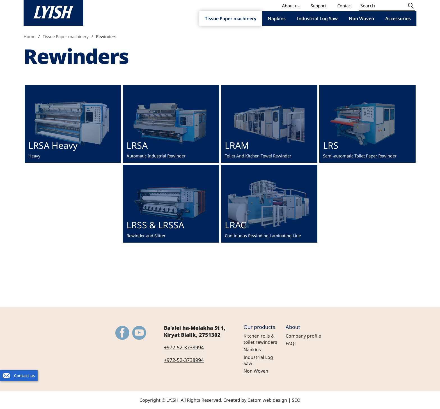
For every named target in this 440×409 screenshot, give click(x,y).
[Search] (383, 5)
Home (29, 36)
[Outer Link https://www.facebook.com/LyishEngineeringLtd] (122, 333)
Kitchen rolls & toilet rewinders (260, 339)
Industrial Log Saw (258, 360)
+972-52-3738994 (184, 347)
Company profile (303, 336)
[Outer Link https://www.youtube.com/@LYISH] (139, 333)
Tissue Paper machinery (66, 36)
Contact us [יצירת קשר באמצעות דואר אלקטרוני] (24, 375)
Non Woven (256, 371)
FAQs (291, 343)
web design (275, 400)
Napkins (252, 350)
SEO (296, 400)
